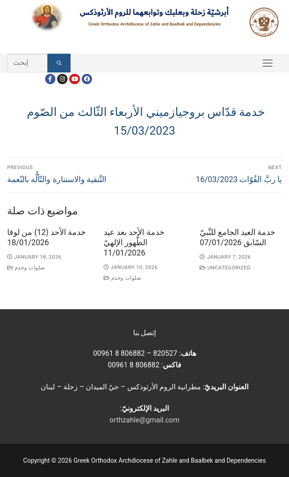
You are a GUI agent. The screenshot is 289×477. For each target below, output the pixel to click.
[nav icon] (267, 63)
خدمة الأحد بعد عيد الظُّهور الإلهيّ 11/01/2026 (134, 242)
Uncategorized (225, 267)
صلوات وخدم (26, 267)
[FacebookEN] (87, 79)
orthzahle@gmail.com (144, 420)
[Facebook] (50, 79)
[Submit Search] (59, 63)
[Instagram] (62, 79)
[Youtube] (74, 79)
